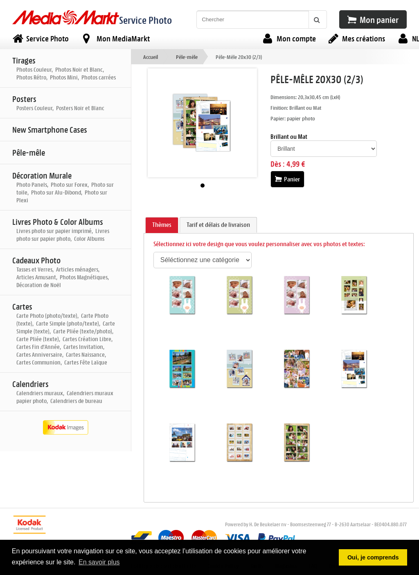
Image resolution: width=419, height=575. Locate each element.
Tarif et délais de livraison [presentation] (218, 225)
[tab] (161, 225)
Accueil (150, 56)
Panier (287, 179)
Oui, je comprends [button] (373, 557)
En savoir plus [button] (99, 562)
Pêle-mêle (187, 56)
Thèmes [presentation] (161, 225)
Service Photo (145, 20)
